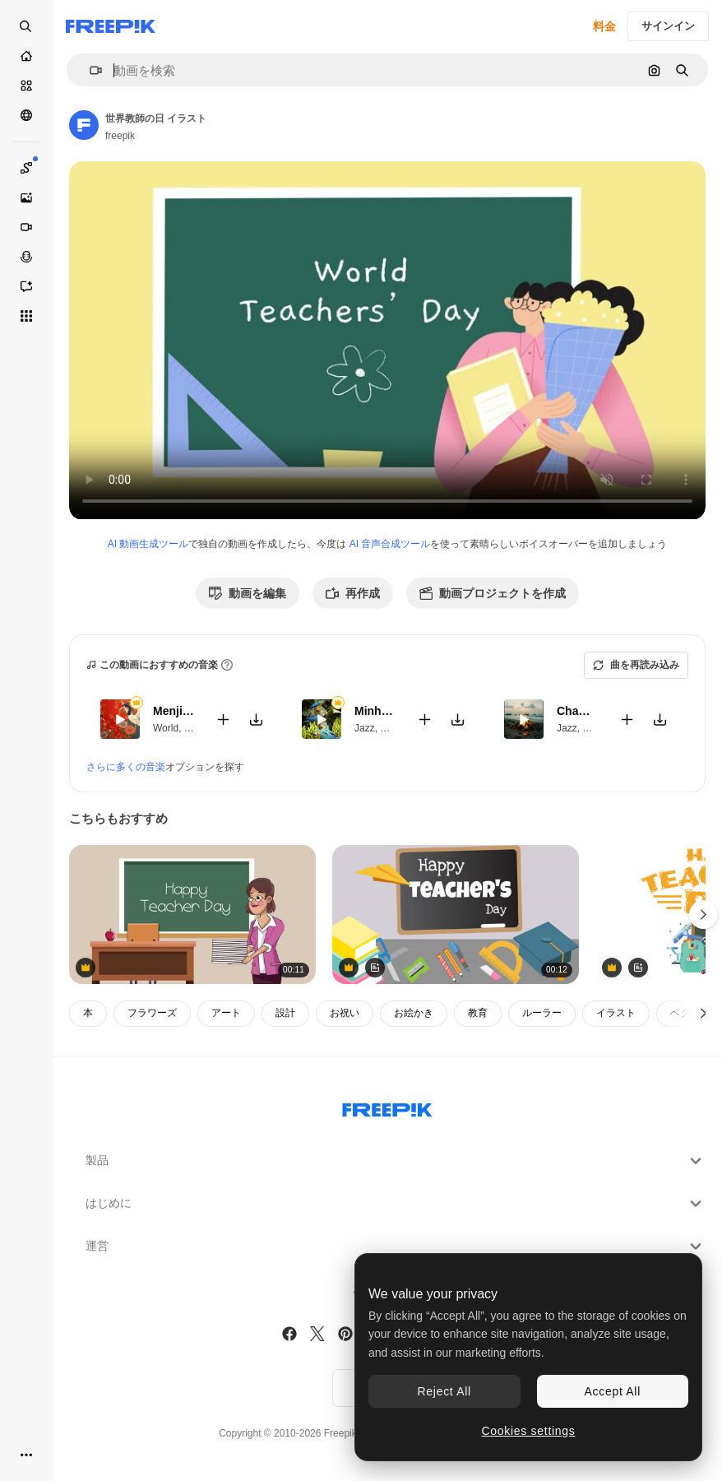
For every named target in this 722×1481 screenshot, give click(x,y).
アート (226, 1013)
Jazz (364, 727)
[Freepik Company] (387, 1106)
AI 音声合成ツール (390, 544)
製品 (396, 1161)
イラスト (616, 1013)
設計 (285, 1013)
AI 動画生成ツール (148, 544)
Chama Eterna (578, 710)
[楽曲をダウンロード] (256, 718)
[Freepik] (110, 26)
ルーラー (542, 1013)
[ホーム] (26, 56)
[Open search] (26, 26)
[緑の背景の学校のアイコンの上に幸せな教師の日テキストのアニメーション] (455, 914)
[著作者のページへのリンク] (84, 125)
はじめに (396, 1204)
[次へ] (703, 1013)
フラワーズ (152, 1013)
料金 (604, 26)
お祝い (344, 1013)
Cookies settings (529, 1430)
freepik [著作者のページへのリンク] (120, 136)
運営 (396, 1246)
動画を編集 (247, 593)
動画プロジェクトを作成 (492, 593)
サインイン (668, 26)
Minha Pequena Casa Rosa (375, 710)
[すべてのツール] (26, 316)
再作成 (353, 593)
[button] (89, 70)
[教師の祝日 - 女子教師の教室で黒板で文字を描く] (192, 914)
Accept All (613, 1391)
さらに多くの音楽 (125, 767)
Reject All (444, 1391)
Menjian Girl (174, 710)
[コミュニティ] (26, 115)
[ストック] (26, 85)
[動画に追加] (223, 718)
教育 (478, 1013)
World (165, 727)
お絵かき (413, 1013)
